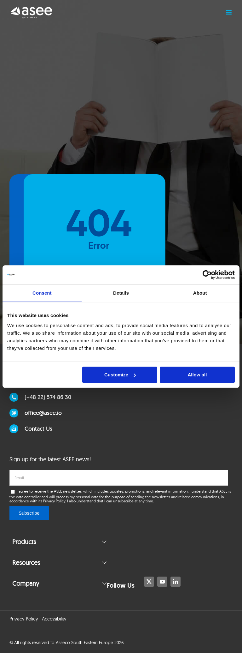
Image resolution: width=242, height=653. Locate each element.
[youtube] (162, 582)
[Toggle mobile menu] (229, 12)
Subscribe (29, 513)
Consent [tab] (42, 293)
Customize (120, 374)
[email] (118, 478)
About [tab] (200, 293)
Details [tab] (121, 293)
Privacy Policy (54, 501)
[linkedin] (175, 582)
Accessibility (54, 619)
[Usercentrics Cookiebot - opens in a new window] (207, 274)
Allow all (197, 374)
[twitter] (149, 582)
